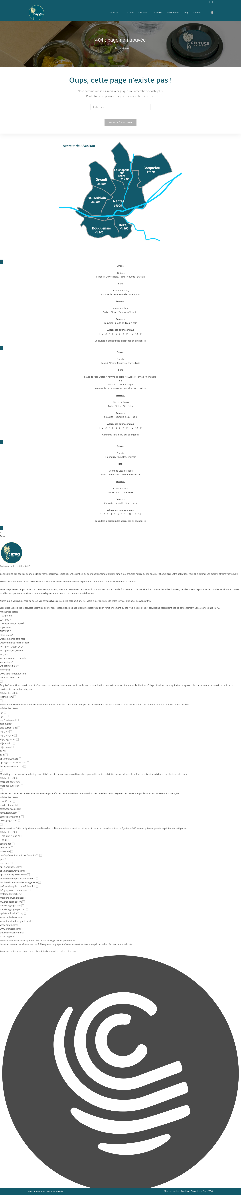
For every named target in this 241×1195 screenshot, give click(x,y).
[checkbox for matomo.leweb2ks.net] (24, 894)
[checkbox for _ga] (5, 712)
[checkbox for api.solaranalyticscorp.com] (28, 874)
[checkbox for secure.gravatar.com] (22, 816)
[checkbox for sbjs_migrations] (17, 739)
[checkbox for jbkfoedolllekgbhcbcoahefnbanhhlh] (37, 886)
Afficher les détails (9, 611)
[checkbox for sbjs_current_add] (19, 728)
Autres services (7, 828)
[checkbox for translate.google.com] (23, 905)
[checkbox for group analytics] (1, 701)
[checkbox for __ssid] (7, 840)
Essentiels (5, 607)
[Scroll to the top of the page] (235, 1189)
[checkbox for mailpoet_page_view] (22, 782)
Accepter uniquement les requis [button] (30, 940)
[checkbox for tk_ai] (6, 755)
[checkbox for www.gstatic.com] (19, 925)
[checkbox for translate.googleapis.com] (27, 909)
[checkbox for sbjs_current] (14, 724)
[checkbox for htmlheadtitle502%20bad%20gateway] (39, 882)
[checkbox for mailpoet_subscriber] (22, 786)
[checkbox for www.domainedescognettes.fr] (31, 921)
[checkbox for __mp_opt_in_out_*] (20, 836)
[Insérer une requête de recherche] (120, 107)
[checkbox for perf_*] (8, 859)
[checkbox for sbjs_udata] (12, 747)
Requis (3, 685)
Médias (3, 793)
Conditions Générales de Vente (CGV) (197, 1191)
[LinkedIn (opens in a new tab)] (212, 2)
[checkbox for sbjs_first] (10, 731)
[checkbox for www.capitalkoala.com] (24, 917)
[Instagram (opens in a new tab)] (209, 2)
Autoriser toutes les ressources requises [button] (20, 951)
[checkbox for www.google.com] (19, 820)
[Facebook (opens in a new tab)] (207, 2)
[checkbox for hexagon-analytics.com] (25, 766)
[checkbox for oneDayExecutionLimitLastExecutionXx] (40, 855)
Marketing (5, 774)
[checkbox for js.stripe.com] (14, 697)
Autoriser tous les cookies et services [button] (59, 951)
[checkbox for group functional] (1, 681)
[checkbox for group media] (1, 789)
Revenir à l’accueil (120, 122)
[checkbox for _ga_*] (7, 716)
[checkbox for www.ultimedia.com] (21, 929)
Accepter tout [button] (7, 940)
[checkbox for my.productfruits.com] (23, 901)
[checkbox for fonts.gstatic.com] (19, 813)
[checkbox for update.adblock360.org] (25, 913)
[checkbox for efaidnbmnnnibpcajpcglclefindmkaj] (37, 878)
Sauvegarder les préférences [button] (60, 940)
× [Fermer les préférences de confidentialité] (0, 570)
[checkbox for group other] (1, 824)
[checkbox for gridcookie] (12, 847)
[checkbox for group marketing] (1, 770)
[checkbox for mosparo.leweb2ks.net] (24, 898)
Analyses (4, 704)
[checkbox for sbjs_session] (14, 743)
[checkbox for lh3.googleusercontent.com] (29, 890)
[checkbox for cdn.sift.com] (14, 801)
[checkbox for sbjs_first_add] (15, 735)
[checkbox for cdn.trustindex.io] (19, 805)
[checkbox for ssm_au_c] (11, 863)
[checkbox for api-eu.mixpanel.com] (23, 867)
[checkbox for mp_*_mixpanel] (17, 720)
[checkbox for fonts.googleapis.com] (23, 809)
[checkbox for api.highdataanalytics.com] (28, 762)
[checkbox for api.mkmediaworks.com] (25, 871)
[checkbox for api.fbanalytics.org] (20, 758)
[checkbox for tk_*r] (7, 751)
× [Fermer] (1, 261)
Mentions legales (171, 1191)
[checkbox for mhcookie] (11, 851)
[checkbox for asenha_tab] (13, 844)
